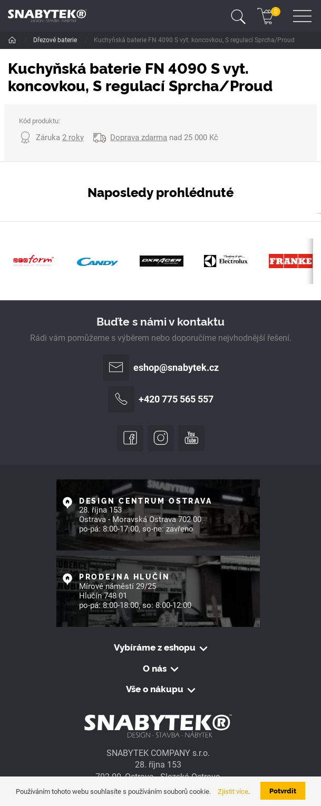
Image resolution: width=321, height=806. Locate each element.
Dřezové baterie (56, 40)
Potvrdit (282, 790)
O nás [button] (155, 668)
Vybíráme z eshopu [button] (155, 647)
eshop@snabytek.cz (161, 368)
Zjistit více (233, 791)
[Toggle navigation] (238, 16)
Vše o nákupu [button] (154, 688)
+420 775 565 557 (160, 399)
